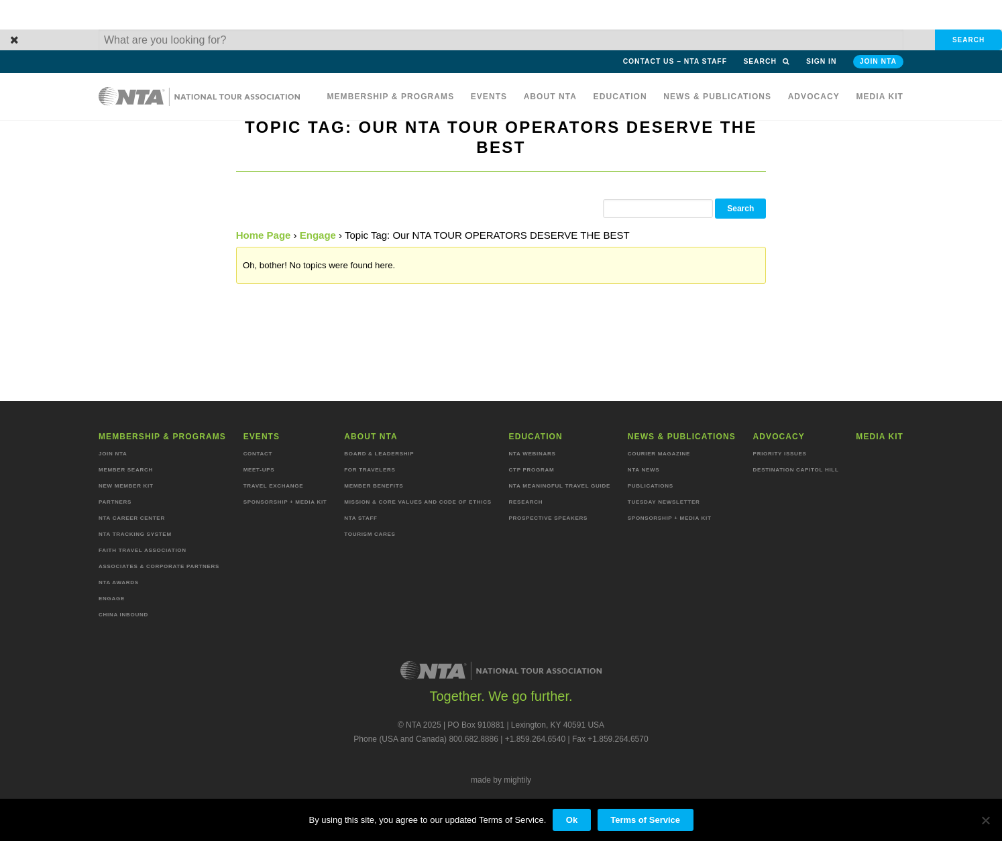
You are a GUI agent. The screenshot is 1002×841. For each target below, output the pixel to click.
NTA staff (360, 518)
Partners (115, 502)
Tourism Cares (369, 534)
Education (620, 96)
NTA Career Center (132, 518)
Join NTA (878, 61)
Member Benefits (373, 486)
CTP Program (532, 470)
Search (766, 61)
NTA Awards (119, 582)
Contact (258, 454)
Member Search (126, 470)
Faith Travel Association (142, 550)
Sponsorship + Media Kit (285, 502)
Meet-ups (259, 470)
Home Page (263, 235)
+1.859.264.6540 (535, 739)
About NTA (550, 96)
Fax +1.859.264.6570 (610, 739)
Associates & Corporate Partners (159, 566)
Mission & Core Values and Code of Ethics (417, 502)
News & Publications (717, 96)
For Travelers (369, 470)
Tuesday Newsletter (664, 502)
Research (526, 502)
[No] (985, 820)
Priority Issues (780, 454)
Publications (650, 486)
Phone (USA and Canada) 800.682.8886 (425, 739)
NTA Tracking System (135, 534)
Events (489, 96)
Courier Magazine (659, 454)
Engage (318, 235)
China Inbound (123, 615)
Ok (571, 820)
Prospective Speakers (548, 518)
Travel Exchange (273, 486)
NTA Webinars (532, 454)
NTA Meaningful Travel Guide (559, 486)
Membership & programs (390, 96)
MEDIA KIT (879, 96)
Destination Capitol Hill (796, 470)
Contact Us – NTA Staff (675, 61)
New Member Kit (126, 486)
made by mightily (501, 780)
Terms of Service (645, 820)
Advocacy (814, 96)
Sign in (821, 61)
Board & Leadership (379, 454)
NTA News (644, 470)
